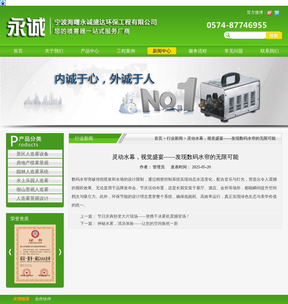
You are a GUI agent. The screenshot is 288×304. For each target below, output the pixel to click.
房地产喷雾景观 (32, 162)
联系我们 (269, 50)
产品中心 (90, 50)
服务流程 (198, 50)
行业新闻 (175, 138)
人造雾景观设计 (32, 198)
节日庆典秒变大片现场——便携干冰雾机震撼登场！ (143, 216)
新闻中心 (162, 50)
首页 (18, 50)
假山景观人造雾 (32, 189)
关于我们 (54, 50)
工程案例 (126, 50)
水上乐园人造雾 (32, 180)
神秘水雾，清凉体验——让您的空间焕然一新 (137, 223)
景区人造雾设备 (32, 153)
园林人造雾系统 (32, 171)
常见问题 (233, 50)
